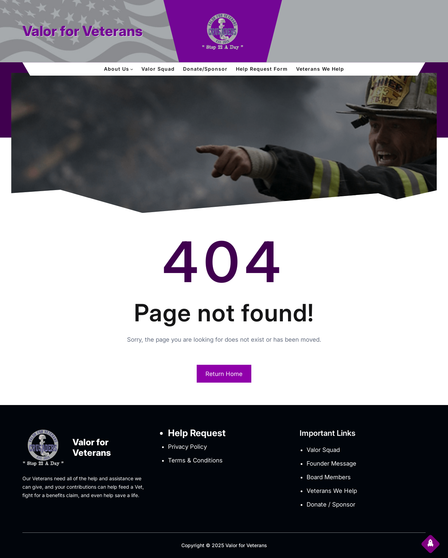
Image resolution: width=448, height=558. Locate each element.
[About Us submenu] (131, 69)
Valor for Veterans (82, 31)
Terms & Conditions (195, 460)
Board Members (329, 477)
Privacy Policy (187, 446)
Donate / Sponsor (331, 504)
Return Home (224, 373)
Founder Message (331, 463)
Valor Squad (323, 449)
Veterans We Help (332, 490)
